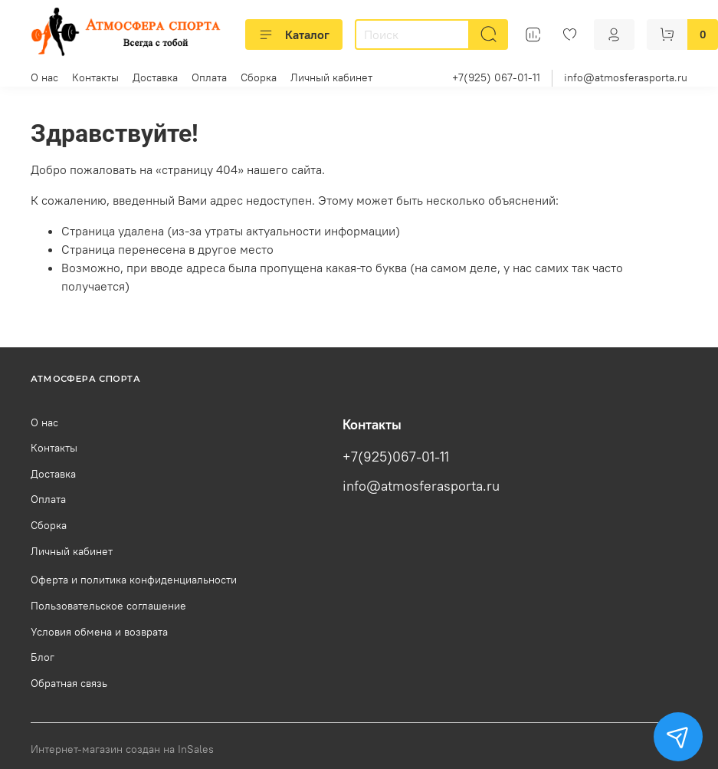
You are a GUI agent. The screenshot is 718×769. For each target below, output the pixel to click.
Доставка (155, 77)
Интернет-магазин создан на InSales (122, 749)
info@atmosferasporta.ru (625, 77)
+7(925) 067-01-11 (496, 77)
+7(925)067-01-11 (396, 457)
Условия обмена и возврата (99, 632)
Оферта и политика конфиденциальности (134, 580)
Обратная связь (69, 683)
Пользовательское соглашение (108, 606)
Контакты (95, 77)
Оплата (209, 77)
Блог (42, 657)
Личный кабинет (331, 77)
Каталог (293, 34)
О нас (44, 77)
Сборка (259, 77)
